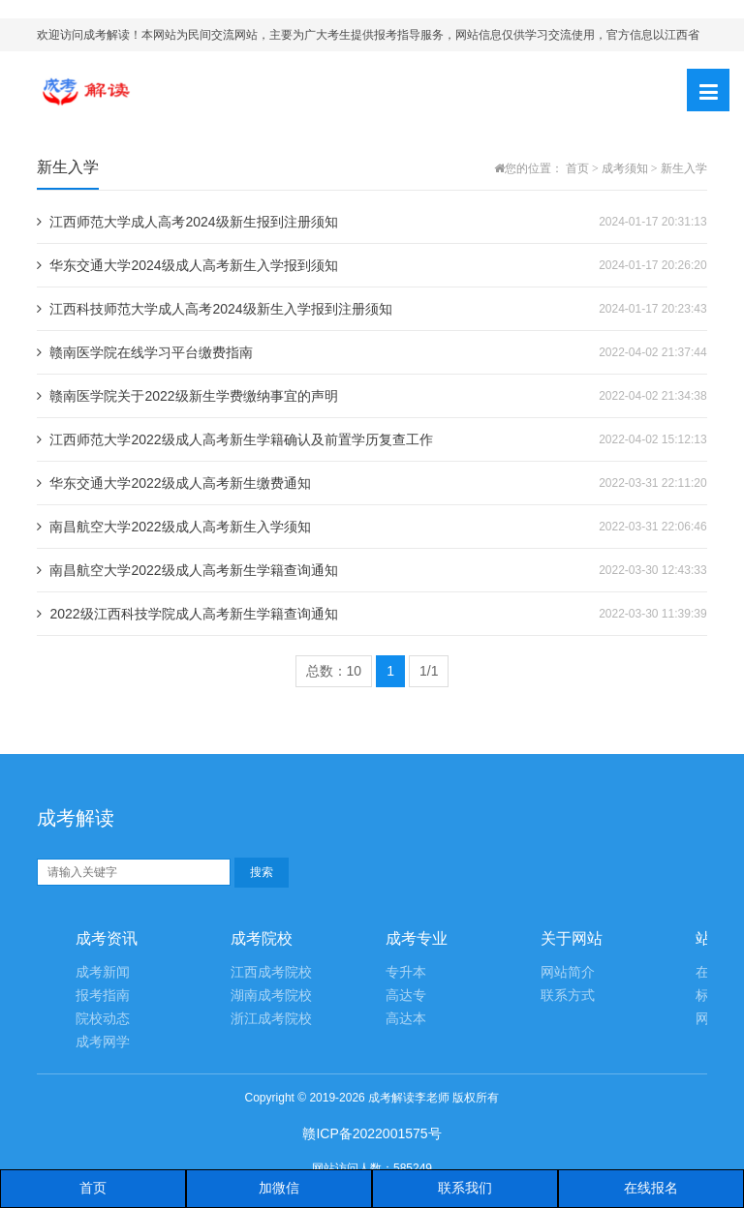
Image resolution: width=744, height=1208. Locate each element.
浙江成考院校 (271, 1019)
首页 (577, 168)
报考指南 (103, 995)
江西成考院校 (271, 972)
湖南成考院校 (271, 995)
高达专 (406, 995)
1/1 (428, 671)
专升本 (406, 972)
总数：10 (334, 671)
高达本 (406, 1019)
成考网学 (103, 1042)
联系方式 (568, 995)
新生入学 (684, 168)
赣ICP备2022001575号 (371, 1133)
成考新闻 (103, 972)
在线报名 (651, 1187)
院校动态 (103, 1019)
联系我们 (465, 1187)
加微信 (279, 1187)
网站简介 (568, 972)
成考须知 (625, 168)
